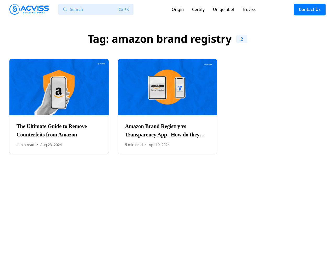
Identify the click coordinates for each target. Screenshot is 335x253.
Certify (198, 9)
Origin (178, 9)
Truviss (248, 9)
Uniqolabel (223, 9)
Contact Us (310, 9)
